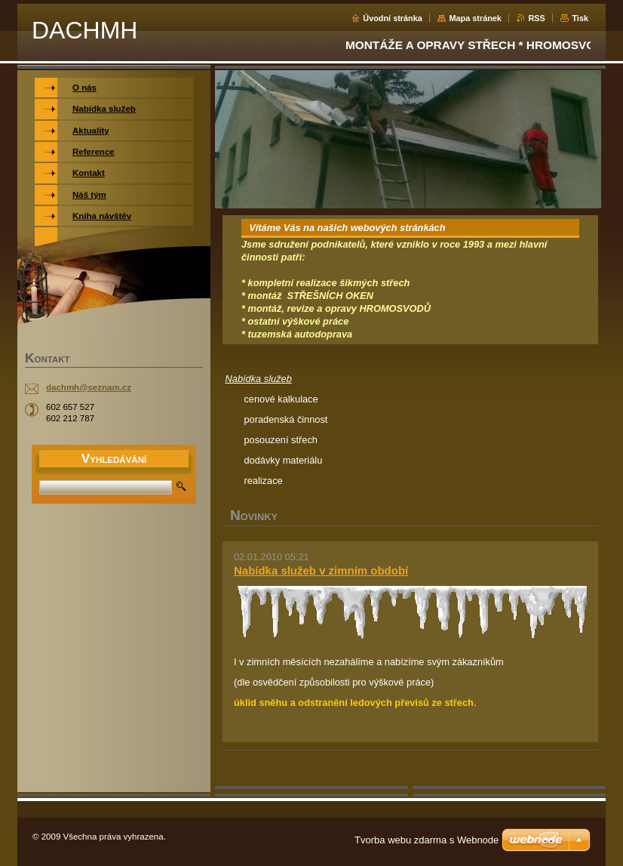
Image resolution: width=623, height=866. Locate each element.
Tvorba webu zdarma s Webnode (426, 840)
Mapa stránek (475, 18)
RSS (536, 18)
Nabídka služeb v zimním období (321, 570)
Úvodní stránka (392, 18)
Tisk (580, 18)
